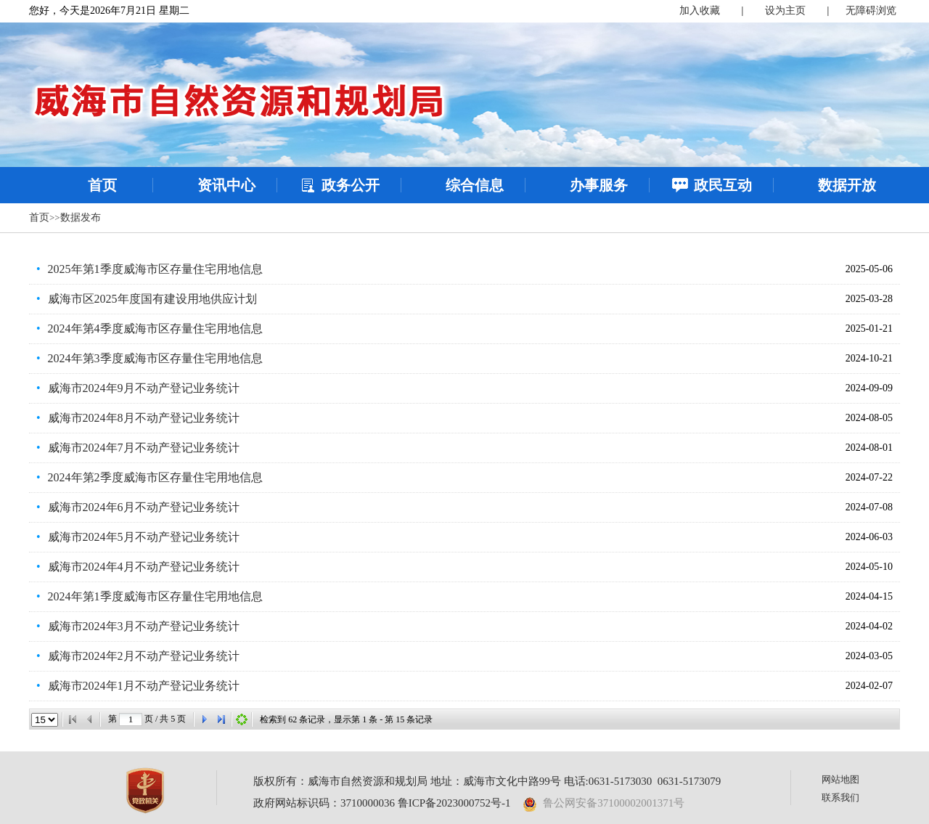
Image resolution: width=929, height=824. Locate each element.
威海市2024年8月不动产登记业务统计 (144, 418)
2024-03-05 (869, 655)
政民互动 (723, 185)
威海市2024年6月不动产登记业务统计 (144, 507)
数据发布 (80, 217)
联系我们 (840, 797)
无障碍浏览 (871, 10)
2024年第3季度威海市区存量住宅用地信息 (155, 358)
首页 (102, 185)
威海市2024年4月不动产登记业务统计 (144, 566)
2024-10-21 (869, 358)
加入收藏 (699, 10)
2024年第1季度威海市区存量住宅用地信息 (155, 596)
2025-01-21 (869, 328)
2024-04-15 (869, 596)
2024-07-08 (869, 507)
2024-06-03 (869, 536)
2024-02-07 (869, 685)
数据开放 (847, 185)
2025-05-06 (869, 269)
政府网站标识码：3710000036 (324, 803)
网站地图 (840, 779)
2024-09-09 (869, 388)
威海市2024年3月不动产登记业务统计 (144, 626)
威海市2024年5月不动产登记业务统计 (144, 537)
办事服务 (599, 185)
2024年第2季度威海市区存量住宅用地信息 (155, 477)
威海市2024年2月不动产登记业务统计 (144, 656)
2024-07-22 (869, 477)
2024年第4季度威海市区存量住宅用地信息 (155, 328)
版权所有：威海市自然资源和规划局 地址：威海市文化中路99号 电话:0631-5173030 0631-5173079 (487, 781)
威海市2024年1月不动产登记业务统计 (144, 686)
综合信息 (475, 185)
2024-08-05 (869, 417)
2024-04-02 (869, 626)
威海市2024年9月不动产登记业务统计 (144, 388)
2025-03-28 (869, 298)
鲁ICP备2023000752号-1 (454, 803)
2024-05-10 (869, 566)
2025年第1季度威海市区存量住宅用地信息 (155, 269)
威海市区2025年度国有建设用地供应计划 (152, 299)
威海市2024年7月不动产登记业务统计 (144, 447)
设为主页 (785, 10)
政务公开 (351, 185)
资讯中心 (226, 185)
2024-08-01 (869, 447)
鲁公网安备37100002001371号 (603, 803)
